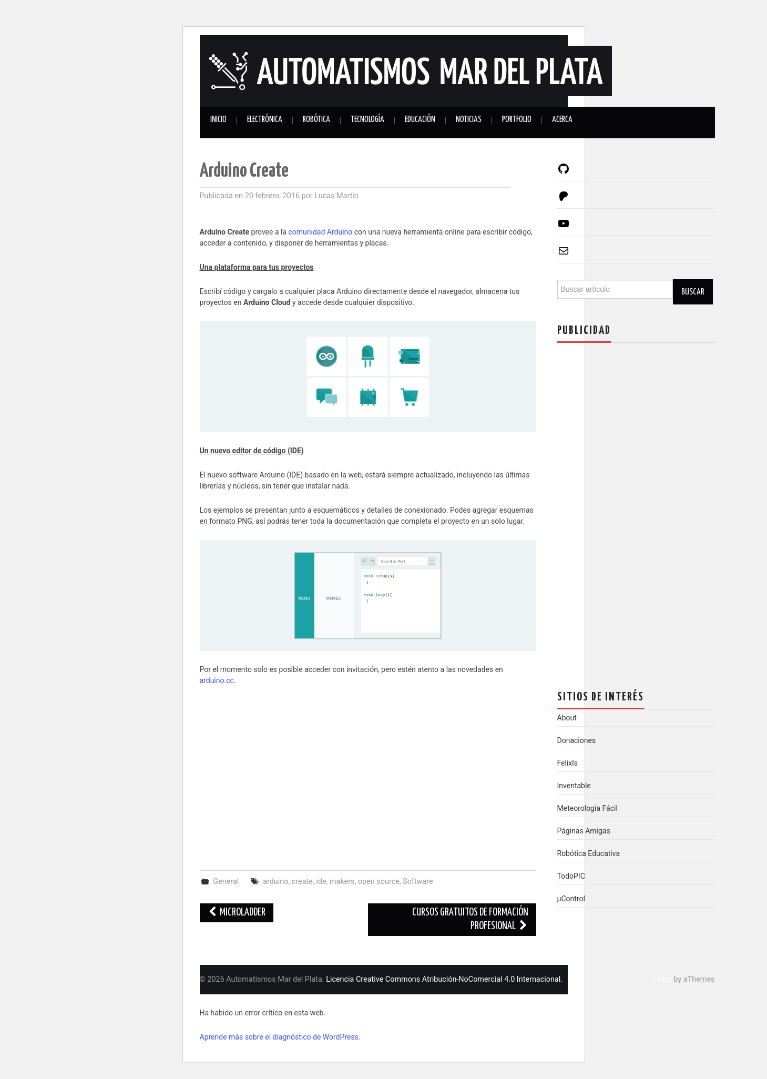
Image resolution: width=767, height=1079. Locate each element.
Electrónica (264, 120)
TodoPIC (571, 876)
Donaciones (576, 740)
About (567, 718)
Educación (420, 120)
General (226, 881)
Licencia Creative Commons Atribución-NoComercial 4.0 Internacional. (444, 979)
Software (418, 881)
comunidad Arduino (321, 232)
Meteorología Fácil (587, 808)
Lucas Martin (336, 195)
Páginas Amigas (583, 831)
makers (342, 881)
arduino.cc (217, 680)
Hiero (663, 979)
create (302, 881)
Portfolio (516, 120)
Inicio (218, 120)
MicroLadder (237, 913)
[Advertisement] (368, 773)
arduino (275, 881)
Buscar (692, 292)
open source (379, 881)
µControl (571, 898)
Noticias (469, 120)
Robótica (316, 120)
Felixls (567, 763)
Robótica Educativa (588, 853)
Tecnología (367, 120)
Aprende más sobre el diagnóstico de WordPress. (280, 1037)
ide (321, 881)
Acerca (562, 120)
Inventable (574, 785)
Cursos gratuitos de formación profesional (470, 919)
